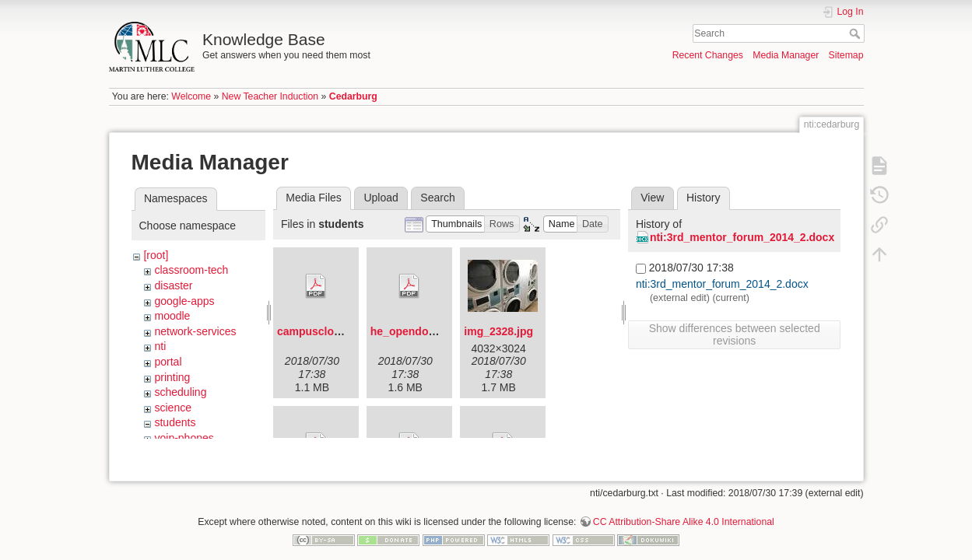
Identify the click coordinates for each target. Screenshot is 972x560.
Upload (380, 197)
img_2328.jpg (498, 331)
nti (160, 346)
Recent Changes (707, 55)
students (174, 422)
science (172, 407)
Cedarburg (353, 96)
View (652, 197)
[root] (155, 255)
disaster (173, 285)
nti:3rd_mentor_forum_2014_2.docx (742, 237)
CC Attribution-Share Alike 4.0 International (683, 508)
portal (167, 361)
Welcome (191, 96)
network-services (195, 331)
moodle (172, 316)
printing (172, 377)
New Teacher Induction (270, 96)
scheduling (180, 392)
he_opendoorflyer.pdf (426, 331)
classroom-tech (191, 270)
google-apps (184, 301)
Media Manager (786, 55)
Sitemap (846, 55)
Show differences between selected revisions (734, 334)
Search (856, 33)
